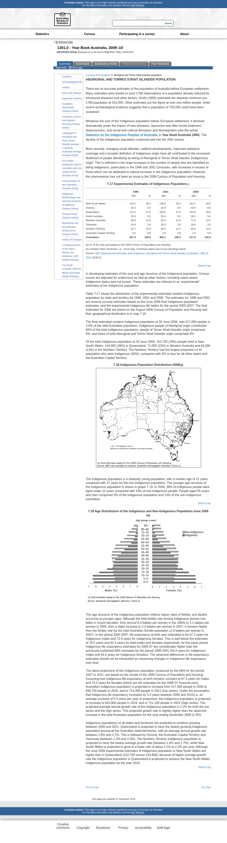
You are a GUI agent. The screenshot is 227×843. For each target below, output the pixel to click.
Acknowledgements (72, 82)
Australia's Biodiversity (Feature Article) (70, 107)
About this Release (72, 93)
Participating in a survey (137, 34)
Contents (66, 76)
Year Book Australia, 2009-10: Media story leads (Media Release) (72, 271)
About (184, 34)
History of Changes (72, 239)
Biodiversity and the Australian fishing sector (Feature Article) (70, 229)
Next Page (206, 787)
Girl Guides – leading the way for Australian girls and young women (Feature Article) (72, 168)
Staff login (163, 827)
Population (104, 75)
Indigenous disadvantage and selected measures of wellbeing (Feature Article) (72, 201)
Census (89, 34)
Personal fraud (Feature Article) (70, 216)
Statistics (42, 34)
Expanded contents (72, 98)
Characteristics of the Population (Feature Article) (71, 185)
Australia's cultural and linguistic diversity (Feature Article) (71, 122)
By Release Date (64, 42)
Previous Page (92, 787)
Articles (66, 87)
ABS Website (137, 5)
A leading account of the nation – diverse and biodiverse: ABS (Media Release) (71, 252)
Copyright (83, 827)
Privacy (123, 827)
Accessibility (143, 827)
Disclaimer (103, 827)
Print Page (75, 67)
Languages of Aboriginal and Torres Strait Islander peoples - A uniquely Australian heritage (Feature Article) (71, 144)
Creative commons (63, 826)
